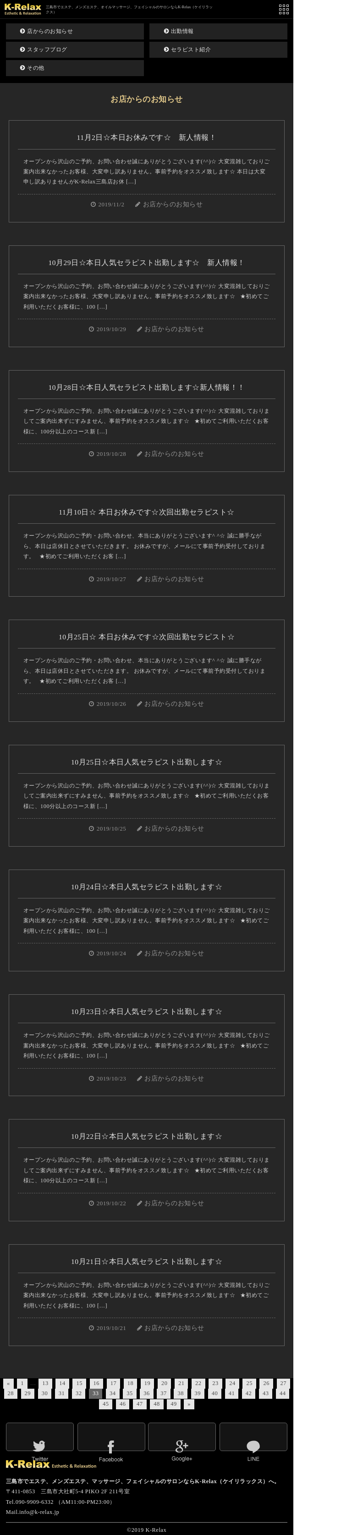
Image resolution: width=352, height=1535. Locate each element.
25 (249, 1383)
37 (163, 1393)
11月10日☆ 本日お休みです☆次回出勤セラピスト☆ (147, 512)
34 (113, 1393)
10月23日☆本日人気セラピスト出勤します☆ (146, 1011)
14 (62, 1383)
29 (28, 1393)
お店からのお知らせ (173, 204)
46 (123, 1404)
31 (62, 1393)
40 (215, 1393)
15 (79, 1383)
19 (147, 1383)
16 (96, 1383)
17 (113, 1383)
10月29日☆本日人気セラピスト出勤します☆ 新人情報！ (146, 262)
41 (232, 1393)
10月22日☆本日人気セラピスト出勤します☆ (146, 1136)
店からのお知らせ (46, 31)
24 (232, 1383)
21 (181, 1383)
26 (266, 1383)
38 (180, 1393)
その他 (32, 68)
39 (198, 1393)
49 (173, 1404)
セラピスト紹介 (187, 49)
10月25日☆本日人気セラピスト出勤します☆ (146, 762)
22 (198, 1383)
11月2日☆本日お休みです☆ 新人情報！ (147, 137)
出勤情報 (179, 31)
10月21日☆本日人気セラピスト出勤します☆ (146, 1261)
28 (11, 1393)
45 (106, 1404)
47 (140, 1404)
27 (283, 1383)
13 (45, 1383)
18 (130, 1383)
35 (129, 1393)
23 (215, 1383)
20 (164, 1383)
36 (146, 1393)
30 (45, 1393)
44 (283, 1393)
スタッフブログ (43, 49)
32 (79, 1393)
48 (157, 1404)
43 (266, 1393)
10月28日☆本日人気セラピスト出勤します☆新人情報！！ (146, 387)
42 (249, 1393)
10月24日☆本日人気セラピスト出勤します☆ (146, 887)
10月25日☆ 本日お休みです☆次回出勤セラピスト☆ (147, 637)
